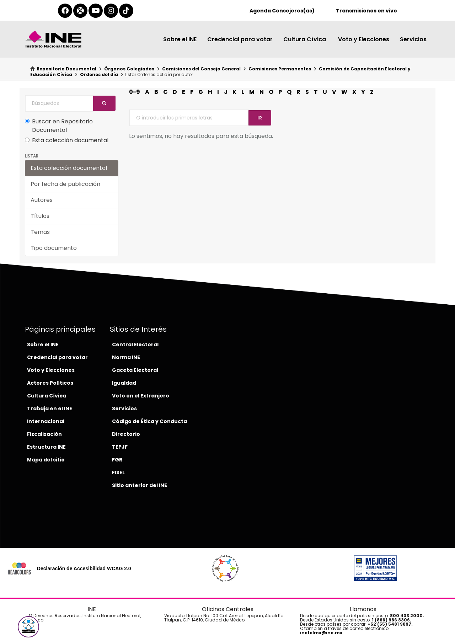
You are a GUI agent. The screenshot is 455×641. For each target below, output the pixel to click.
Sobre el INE (180, 39)
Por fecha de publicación (65, 184)
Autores (42, 200)
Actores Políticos (50, 382)
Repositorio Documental (66, 69)
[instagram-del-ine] (111, 11)
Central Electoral (135, 344)
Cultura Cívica (305, 39)
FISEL (118, 472)
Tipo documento (54, 248)
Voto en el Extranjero (140, 395)
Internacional (45, 421)
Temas (40, 232)
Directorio (126, 434)
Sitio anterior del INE (139, 485)
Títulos (40, 216)
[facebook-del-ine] (65, 11)
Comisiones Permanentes (279, 69)
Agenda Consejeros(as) (282, 10)
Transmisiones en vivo (366, 10)
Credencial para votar (240, 39)
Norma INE (126, 357)
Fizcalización (44, 434)
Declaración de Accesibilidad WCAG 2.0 (84, 568)
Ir (259, 118)
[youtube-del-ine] (96, 11)
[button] (28, 626)
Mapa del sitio (46, 459)
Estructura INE (46, 446)
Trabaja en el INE (49, 408)
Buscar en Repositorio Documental (59, 125)
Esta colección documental (66, 140)
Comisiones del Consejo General (201, 69)
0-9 (134, 92)
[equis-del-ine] (80, 11)
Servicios (413, 39)
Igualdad (124, 382)
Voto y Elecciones (363, 39)
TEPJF (120, 446)
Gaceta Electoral (135, 370)
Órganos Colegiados (129, 69)
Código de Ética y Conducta (149, 421)
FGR (117, 459)
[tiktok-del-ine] (126, 11)
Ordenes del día (99, 74)
